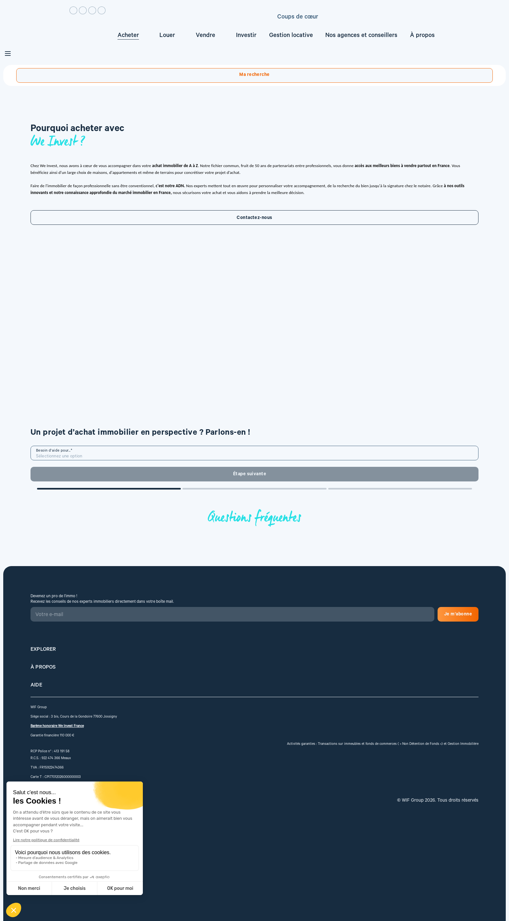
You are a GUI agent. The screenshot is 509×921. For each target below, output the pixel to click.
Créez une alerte (459, 66)
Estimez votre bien (410, 30)
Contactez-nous (96, 315)
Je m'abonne (248, 730)
